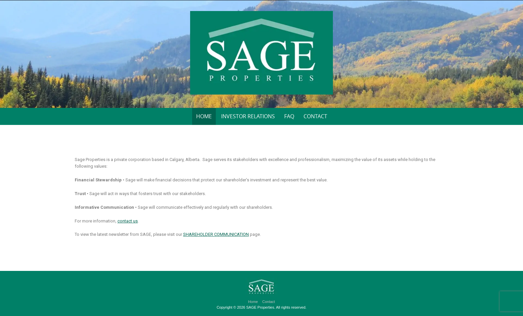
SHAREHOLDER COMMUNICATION (216, 234)
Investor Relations (248, 116)
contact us (127, 220)
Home (204, 116)
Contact (315, 116)
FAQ (289, 116)
